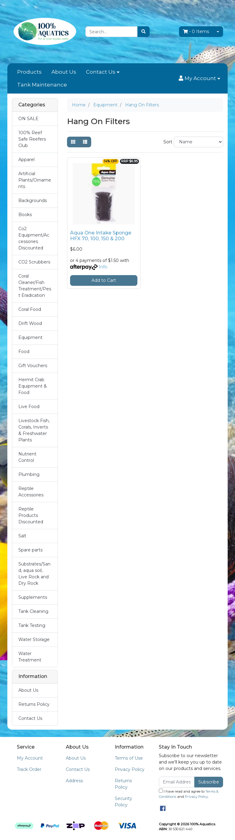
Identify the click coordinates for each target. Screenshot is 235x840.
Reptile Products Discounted (30, 515)
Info (103, 267)
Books (25, 214)
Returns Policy (34, 704)
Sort (167, 142)
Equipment (30, 337)
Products (29, 72)
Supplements (32, 597)
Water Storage (34, 639)
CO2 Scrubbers (34, 262)
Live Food (28, 406)
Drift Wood (30, 323)
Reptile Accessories (30, 492)
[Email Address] (177, 782)
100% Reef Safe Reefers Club (32, 139)
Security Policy (123, 802)
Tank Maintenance (42, 85)
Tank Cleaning (33, 611)
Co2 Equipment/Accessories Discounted (33, 238)
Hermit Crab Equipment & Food (32, 386)
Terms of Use (129, 758)
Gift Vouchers (32, 365)
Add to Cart (103, 280)
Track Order (29, 769)
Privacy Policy (129, 769)
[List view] (85, 142)
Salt (22, 536)
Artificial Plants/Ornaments (34, 180)
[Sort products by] (198, 142)
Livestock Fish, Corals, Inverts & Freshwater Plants (34, 430)
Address (74, 780)
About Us (63, 72)
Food (23, 351)
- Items (196, 31)
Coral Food (29, 309)
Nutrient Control (27, 457)
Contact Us (100, 72)
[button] (199, 78)
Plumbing (28, 474)
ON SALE (28, 118)
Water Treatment (29, 657)
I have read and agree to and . (188, 794)
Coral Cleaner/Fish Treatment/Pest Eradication (34, 285)
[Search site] (143, 31)
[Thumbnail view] (73, 142)
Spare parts (30, 550)
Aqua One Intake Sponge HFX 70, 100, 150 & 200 (100, 235)
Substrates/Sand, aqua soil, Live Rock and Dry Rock (34, 573)
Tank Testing (31, 625)
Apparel (26, 159)
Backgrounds (32, 200)
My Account (30, 758)
